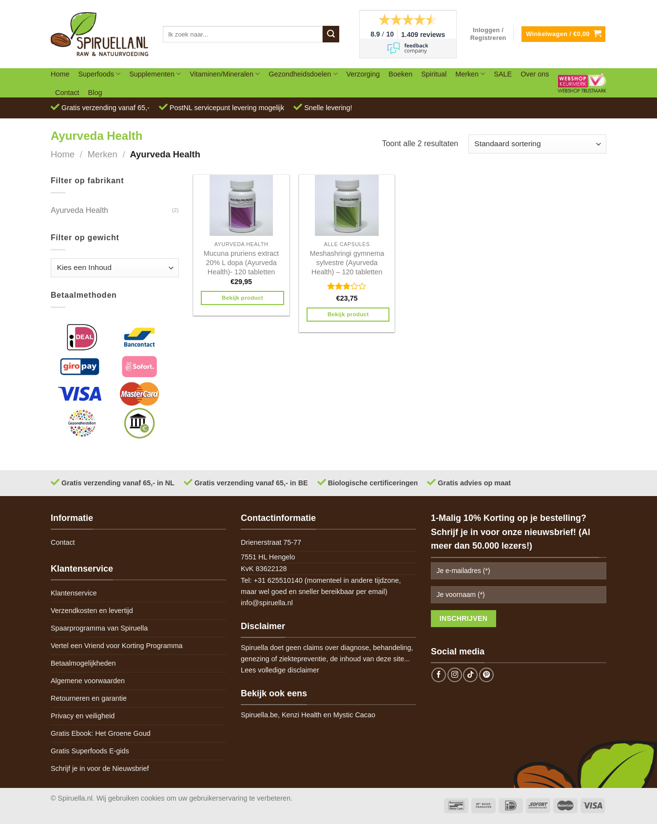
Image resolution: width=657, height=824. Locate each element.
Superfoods (99, 73)
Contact (67, 92)
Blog (95, 92)
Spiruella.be (259, 715)
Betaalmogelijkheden (83, 663)
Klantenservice (74, 593)
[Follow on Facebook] (438, 675)
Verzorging (363, 74)
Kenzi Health (302, 715)
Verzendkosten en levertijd (92, 610)
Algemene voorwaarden (88, 681)
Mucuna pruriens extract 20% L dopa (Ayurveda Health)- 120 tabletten (241, 262)
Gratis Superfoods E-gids (90, 751)
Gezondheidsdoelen (303, 73)
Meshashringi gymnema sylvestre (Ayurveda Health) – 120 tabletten (346, 262)
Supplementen (155, 73)
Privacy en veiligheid (83, 716)
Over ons (535, 74)
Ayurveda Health (79, 210)
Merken (470, 73)
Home (60, 74)
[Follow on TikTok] (470, 675)
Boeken (400, 74)
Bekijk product (242, 298)
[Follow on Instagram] (454, 675)
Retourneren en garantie (89, 698)
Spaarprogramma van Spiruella (99, 628)
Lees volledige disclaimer (280, 670)
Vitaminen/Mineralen (225, 73)
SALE (503, 74)
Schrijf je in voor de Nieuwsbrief (100, 768)
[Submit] (331, 34)
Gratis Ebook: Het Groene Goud (101, 733)
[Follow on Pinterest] (486, 675)
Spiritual (433, 74)
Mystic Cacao (354, 715)
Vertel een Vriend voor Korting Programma (117, 646)
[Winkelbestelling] (537, 143)
